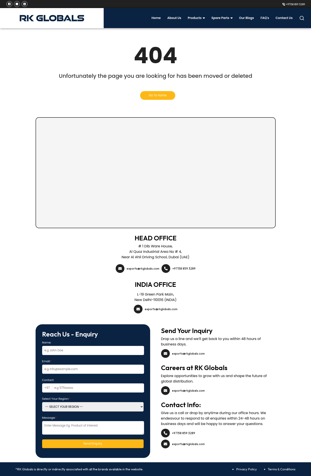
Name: (46, 342)
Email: (47, 361)
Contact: (48, 380)
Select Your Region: (56, 399)
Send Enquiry (92, 444)
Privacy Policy (246, 469)
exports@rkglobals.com (143, 268)
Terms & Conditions (282, 469)
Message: (49, 418)
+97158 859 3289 (293, 4)
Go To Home (158, 95)
